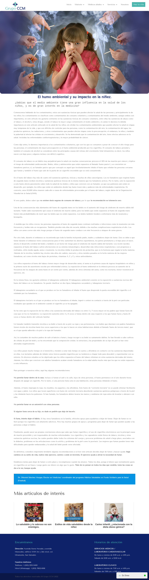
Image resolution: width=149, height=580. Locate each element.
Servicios (111, 5)
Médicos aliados (95, 5)
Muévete (78, 5)
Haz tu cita (138, 4)
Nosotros (125, 5)
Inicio (69, 5)
